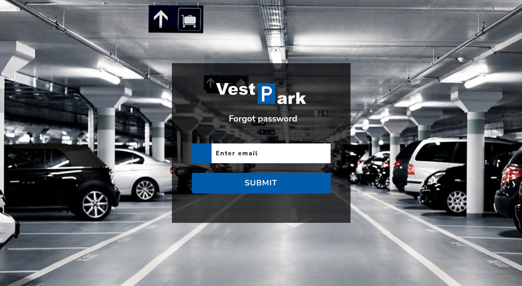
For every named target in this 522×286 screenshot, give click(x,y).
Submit (261, 183)
